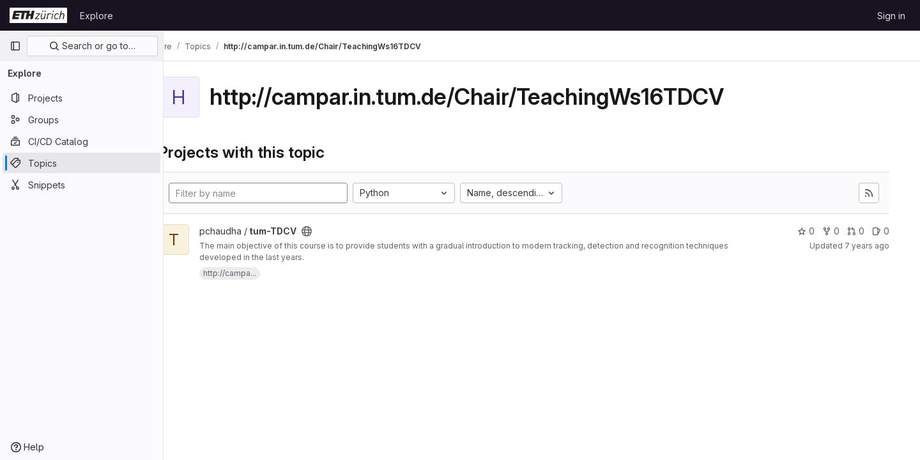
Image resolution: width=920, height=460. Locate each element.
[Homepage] (38, 15)
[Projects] (81, 98)
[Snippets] (81, 184)
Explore (96, 15)
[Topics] (81, 163)
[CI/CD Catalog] (81, 141)
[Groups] (81, 119)
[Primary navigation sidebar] (15, 46)
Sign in (891, 15)
